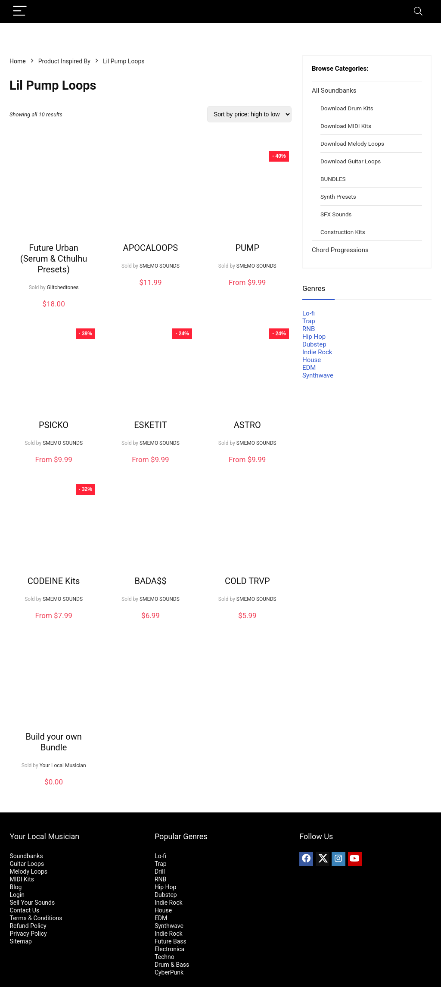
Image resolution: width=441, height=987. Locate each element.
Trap (308, 321)
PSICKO (53, 425)
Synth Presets (338, 196)
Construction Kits (342, 231)
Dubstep (314, 344)
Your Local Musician (63, 765)
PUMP (247, 248)
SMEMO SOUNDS (160, 266)
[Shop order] (249, 114)
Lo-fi (308, 313)
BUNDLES (333, 178)
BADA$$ (150, 581)
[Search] (418, 11)
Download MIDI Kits (345, 125)
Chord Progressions (340, 250)
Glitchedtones (63, 287)
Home (17, 61)
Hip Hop (314, 336)
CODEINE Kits (54, 581)
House (311, 360)
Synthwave (317, 375)
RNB (308, 329)
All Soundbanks (334, 90)
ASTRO (247, 425)
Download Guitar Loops (350, 161)
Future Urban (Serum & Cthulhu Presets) (53, 259)
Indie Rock (317, 352)
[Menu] (19, 11)
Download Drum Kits (346, 108)
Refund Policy (27, 925)
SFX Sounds (335, 214)
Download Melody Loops (352, 143)
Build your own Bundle (53, 742)
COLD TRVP (247, 581)
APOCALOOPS (150, 248)
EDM (309, 368)
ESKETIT (150, 425)
